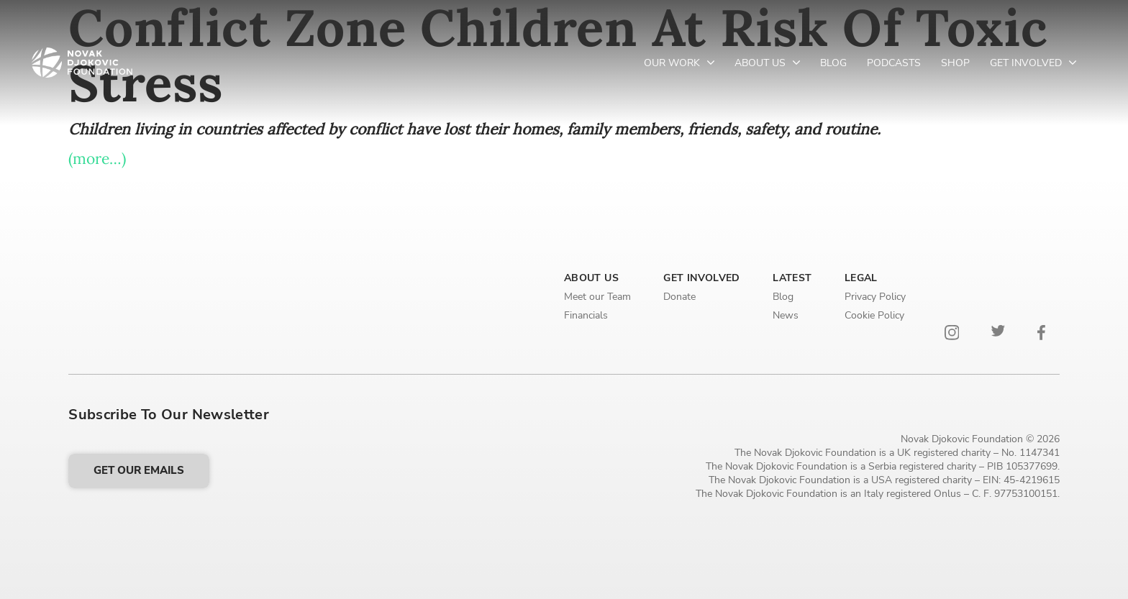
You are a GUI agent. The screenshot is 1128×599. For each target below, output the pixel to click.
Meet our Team (597, 296)
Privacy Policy (875, 296)
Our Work (673, 63)
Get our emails (139, 470)
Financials (586, 315)
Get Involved (1027, 63)
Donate (679, 296)
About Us (761, 63)
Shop (955, 63)
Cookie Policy (874, 315)
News (786, 315)
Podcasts (894, 63)
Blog (833, 63)
